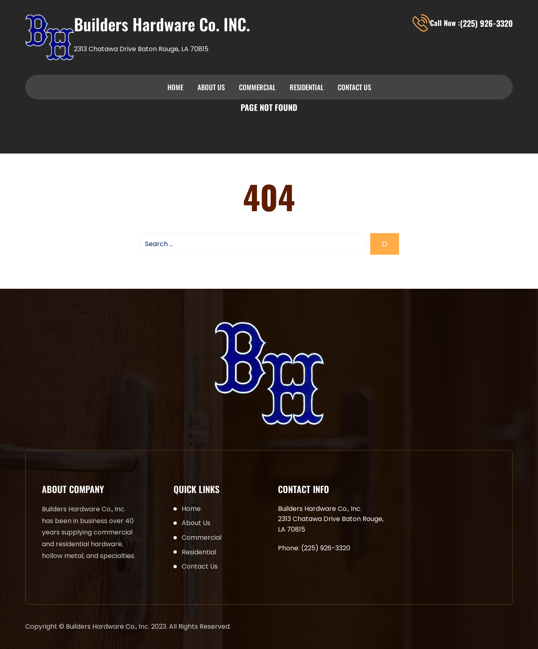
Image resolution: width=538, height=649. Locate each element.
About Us (211, 87)
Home (175, 87)
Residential (306, 87)
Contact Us (354, 87)
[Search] (384, 244)
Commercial (257, 87)
